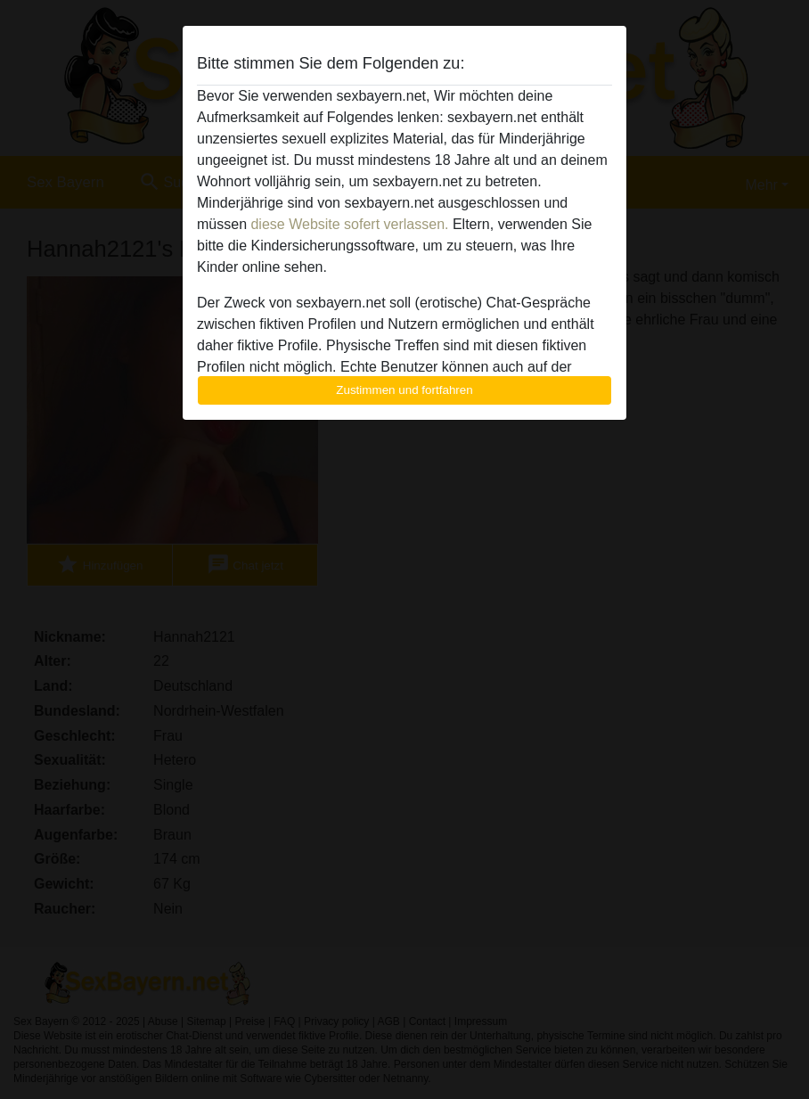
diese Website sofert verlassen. (349, 224)
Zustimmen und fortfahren (404, 390)
